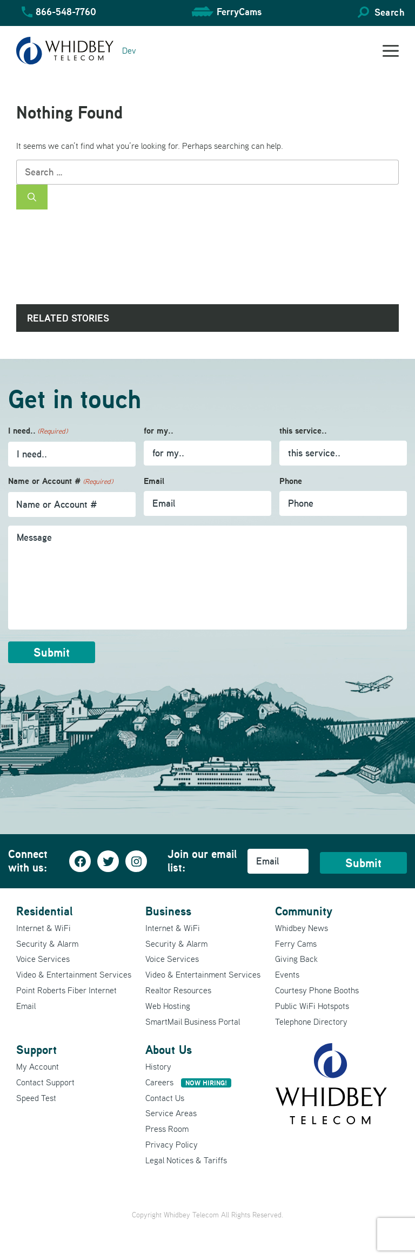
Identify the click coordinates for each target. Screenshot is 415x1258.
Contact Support (45, 1082)
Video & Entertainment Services (73, 974)
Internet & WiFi (43, 927)
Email (154, 481)
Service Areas (171, 1113)
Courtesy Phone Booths (317, 990)
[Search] (32, 197)
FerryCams (239, 11)
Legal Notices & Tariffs (186, 1160)
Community (303, 911)
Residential (44, 911)
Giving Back (296, 958)
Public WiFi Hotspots (312, 1005)
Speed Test (36, 1097)
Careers (188, 1082)
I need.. (38, 431)
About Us (168, 1049)
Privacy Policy (171, 1144)
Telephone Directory (311, 1021)
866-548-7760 (66, 11)
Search (389, 12)
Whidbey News (301, 927)
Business (168, 911)
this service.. (303, 430)
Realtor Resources (178, 990)
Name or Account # (60, 481)
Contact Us (164, 1097)
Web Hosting (167, 1005)
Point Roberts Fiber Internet (66, 990)
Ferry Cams (296, 943)
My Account (37, 1066)
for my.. (158, 430)
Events (287, 974)
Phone (290, 481)
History (158, 1066)
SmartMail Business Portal (192, 1021)
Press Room (167, 1128)
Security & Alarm (47, 943)
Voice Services (43, 958)
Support (36, 1049)
